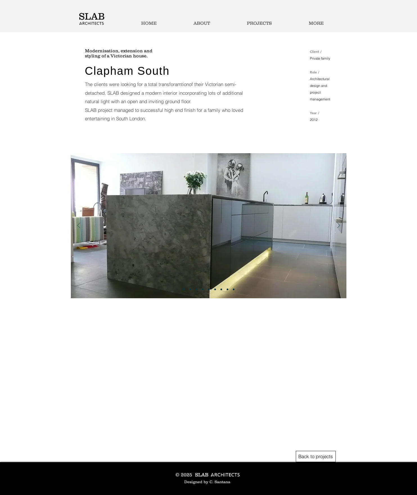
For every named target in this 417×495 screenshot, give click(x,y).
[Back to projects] (316, 456)
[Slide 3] (196, 289)
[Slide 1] (183, 289)
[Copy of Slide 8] (234, 289)
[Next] (338, 226)
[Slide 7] (221, 289)
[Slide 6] (215, 289)
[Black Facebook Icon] (302, 470)
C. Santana (219, 482)
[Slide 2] (190, 289)
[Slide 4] (203, 289)
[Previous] (78, 226)
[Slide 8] (227, 289)
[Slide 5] (209, 289)
